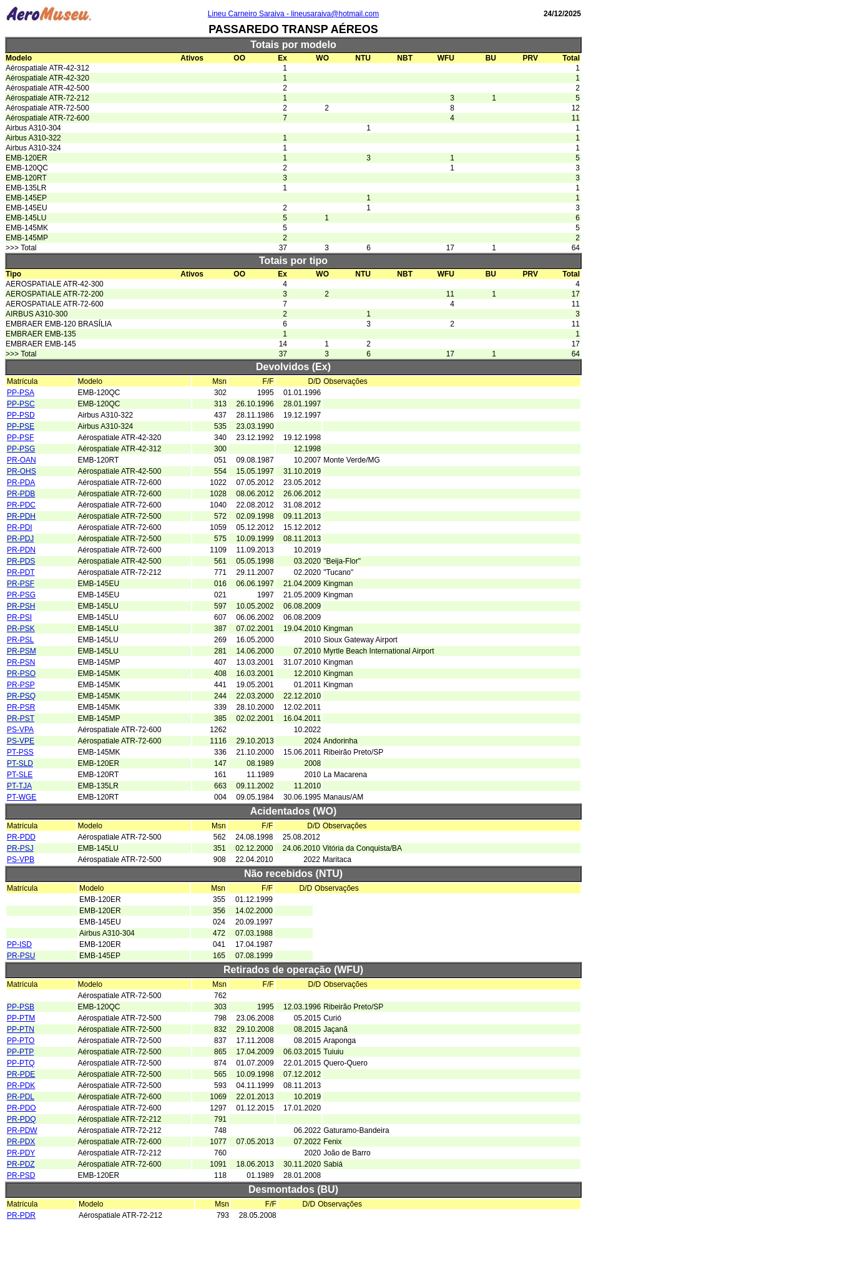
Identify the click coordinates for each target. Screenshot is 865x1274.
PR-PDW (22, 1130)
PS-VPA (20, 729)
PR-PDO (21, 1108)
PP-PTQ (21, 1063)
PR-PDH (21, 516)
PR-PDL (20, 1096)
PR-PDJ (20, 538)
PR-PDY (21, 1153)
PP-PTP (20, 1051)
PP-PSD (21, 415)
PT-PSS (20, 752)
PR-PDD (21, 837)
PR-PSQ (21, 696)
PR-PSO (21, 673)
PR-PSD (21, 1175)
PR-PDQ (21, 1119)
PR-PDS (21, 561)
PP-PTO (20, 1040)
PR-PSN (21, 662)
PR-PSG (21, 594)
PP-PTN (20, 1029)
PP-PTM (21, 1018)
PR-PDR (21, 1215)
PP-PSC (21, 403)
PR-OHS (21, 471)
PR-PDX (21, 1141)
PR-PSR (21, 707)
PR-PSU (21, 955)
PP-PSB (20, 1006)
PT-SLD (20, 763)
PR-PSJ (20, 848)
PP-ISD (19, 944)
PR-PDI (19, 527)
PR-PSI (19, 617)
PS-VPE (20, 741)
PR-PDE (21, 1074)
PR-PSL (20, 639)
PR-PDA (21, 482)
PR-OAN (21, 460)
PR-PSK (21, 628)
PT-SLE (19, 774)
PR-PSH (21, 606)
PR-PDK (21, 1085)
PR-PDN (21, 550)
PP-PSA (20, 392)
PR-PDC (21, 505)
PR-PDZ (21, 1164)
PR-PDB (21, 493)
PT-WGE (21, 797)
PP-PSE (20, 426)
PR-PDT (21, 572)
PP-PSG (21, 448)
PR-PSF (20, 583)
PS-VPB (20, 859)
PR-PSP (21, 684)
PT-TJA (19, 786)
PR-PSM (21, 651)
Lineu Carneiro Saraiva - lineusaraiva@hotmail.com (293, 13)
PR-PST (20, 718)
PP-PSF (20, 437)
